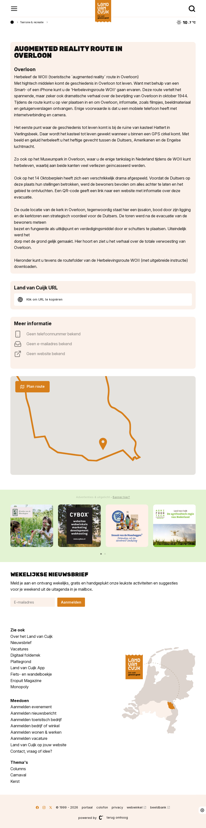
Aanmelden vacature (28, 738)
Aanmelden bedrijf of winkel (35, 725)
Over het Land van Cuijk (31, 636)
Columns (18, 768)
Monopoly (19, 686)
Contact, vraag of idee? (31, 751)
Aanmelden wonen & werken (36, 732)
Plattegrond (20, 661)
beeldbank (158, 807)
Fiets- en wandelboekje (31, 674)
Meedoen (19, 700)
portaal (87, 807)
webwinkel (135, 807)
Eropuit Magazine (25, 680)
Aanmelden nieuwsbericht (33, 713)
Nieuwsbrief (21, 642)
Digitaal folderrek (25, 655)
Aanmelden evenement (31, 706)
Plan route (32, 386)
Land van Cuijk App (27, 667)
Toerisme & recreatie (31, 22)
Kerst (15, 781)
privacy (117, 807)
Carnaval (18, 774)
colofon (102, 807)
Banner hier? (121, 497)
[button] (101, 554)
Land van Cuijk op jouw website (38, 744)
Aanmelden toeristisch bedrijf (36, 719)
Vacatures (19, 648)
